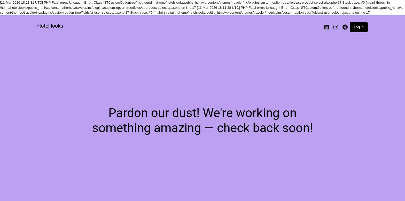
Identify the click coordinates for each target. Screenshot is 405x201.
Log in (359, 27)
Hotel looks (50, 26)
